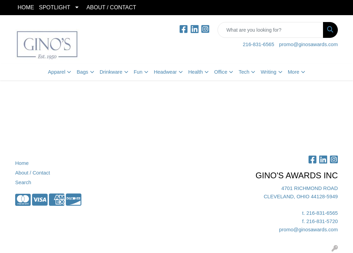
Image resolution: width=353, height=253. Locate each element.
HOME (26, 7)
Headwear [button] (165, 72)
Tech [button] (244, 72)
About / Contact (32, 173)
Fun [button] (138, 72)
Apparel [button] (56, 72)
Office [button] (220, 72)
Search (23, 182)
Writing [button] (268, 72)
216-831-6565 (258, 44)
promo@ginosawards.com (308, 44)
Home (22, 163)
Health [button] (195, 72)
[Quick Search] (270, 30)
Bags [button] (82, 72)
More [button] (293, 72)
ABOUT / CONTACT (111, 7)
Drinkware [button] (111, 72)
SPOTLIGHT (54, 7)
